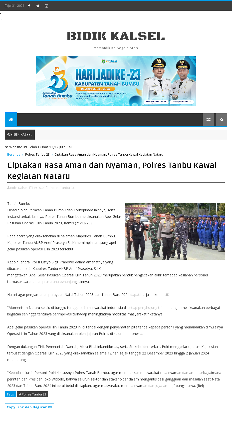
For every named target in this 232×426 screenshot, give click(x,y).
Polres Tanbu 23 (37, 154)
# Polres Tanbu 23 (32, 394)
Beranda (13, 154)
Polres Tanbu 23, (62, 187)
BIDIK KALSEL (116, 36)
